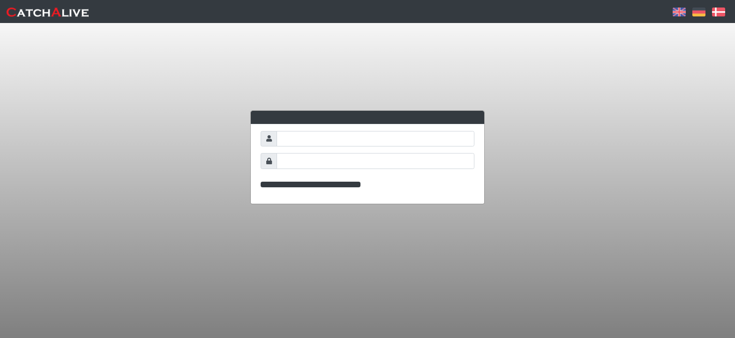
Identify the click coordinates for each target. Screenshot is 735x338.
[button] (679, 11)
